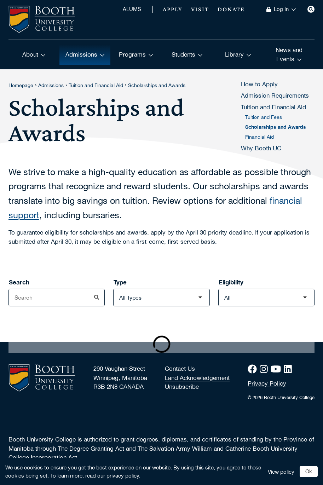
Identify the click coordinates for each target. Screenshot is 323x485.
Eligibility (231, 282)
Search (19, 282)
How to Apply (259, 84)
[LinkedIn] (289, 369)
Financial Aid (259, 137)
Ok (308, 471)
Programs (136, 54)
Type (120, 282)
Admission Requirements (275, 95)
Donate (231, 9)
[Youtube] (277, 369)
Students (187, 54)
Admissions (85, 54)
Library (238, 54)
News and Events (289, 54)
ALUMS (132, 9)
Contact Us (180, 368)
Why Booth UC (261, 148)
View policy (281, 471)
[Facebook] (254, 369)
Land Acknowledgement (197, 377)
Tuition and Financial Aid (96, 85)
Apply (173, 9)
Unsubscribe (182, 386)
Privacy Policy (267, 383)
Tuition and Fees (263, 117)
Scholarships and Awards (156, 85)
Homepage (20, 85)
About (34, 54)
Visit (200, 9)
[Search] (311, 9)
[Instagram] (265, 369)
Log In (285, 9)
